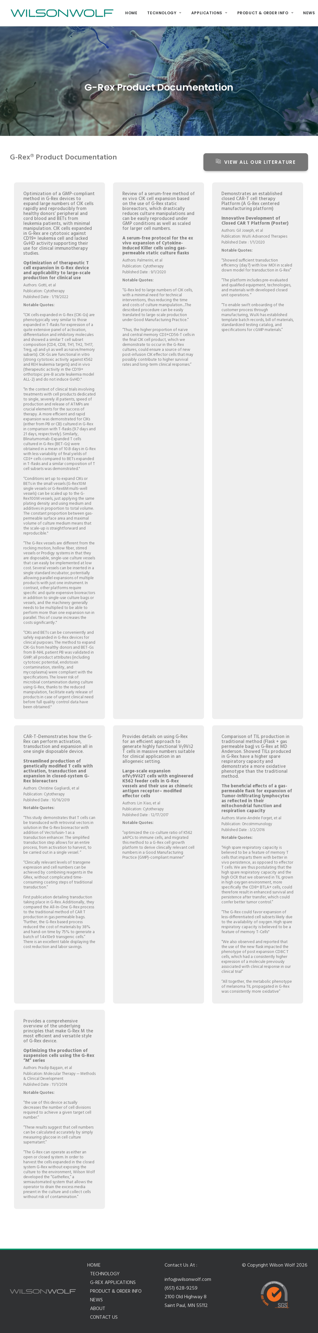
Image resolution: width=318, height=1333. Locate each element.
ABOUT (97, 1309)
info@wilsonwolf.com (188, 1280)
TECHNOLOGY (164, 13)
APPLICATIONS (209, 13)
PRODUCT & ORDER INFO (265, 13)
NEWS (96, 1300)
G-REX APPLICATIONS (113, 1283)
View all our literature (256, 162)
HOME (131, 13)
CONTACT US (104, 1317)
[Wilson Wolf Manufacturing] (62, 13)
